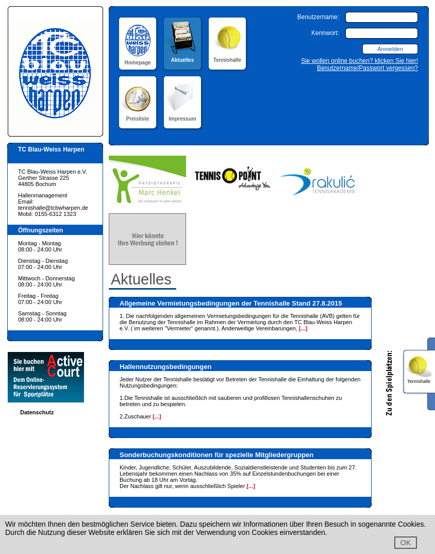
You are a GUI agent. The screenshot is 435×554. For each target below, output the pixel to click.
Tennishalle (227, 57)
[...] (303, 328)
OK (405, 543)
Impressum (182, 116)
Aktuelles (182, 57)
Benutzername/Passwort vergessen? (367, 68)
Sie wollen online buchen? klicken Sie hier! (359, 60)
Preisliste (138, 116)
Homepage (138, 59)
